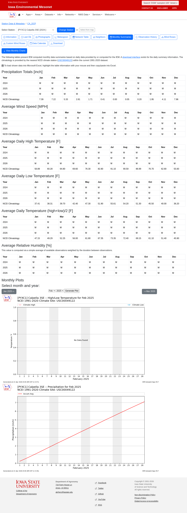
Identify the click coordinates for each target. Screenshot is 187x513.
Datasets (49, 14)
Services (96, 14)
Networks (69, 14)
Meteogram (61, 37)
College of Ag (21, 491)
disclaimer (162, 8)
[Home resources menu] (21, 15)
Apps (28, 14)
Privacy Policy (140, 498)
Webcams (109, 14)
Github (99, 494)
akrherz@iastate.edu (64, 492)
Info (59, 14)
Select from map (87, 30)
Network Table (81, 37)
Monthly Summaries (120, 37)
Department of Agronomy (26, 494)
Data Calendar (38, 43)
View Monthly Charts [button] (14, 51)
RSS (98, 505)
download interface (131, 57)
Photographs (43, 37)
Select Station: (8, 30)
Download (57, 43)
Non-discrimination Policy (145, 495)
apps (174, 8)
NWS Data (83, 14)
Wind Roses (168, 37)
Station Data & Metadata (13, 24)
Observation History (146, 37)
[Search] (160, 3)
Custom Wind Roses (14, 43)
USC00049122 (65, 60)
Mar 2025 (149, 291)
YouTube (100, 499)
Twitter (99, 488)
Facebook (100, 483)
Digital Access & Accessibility (146, 501)
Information (10, 37)
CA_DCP (31, 24)
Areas (38, 14)
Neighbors (99, 37)
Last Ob (26, 37)
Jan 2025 (9, 291)
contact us (147, 8)
